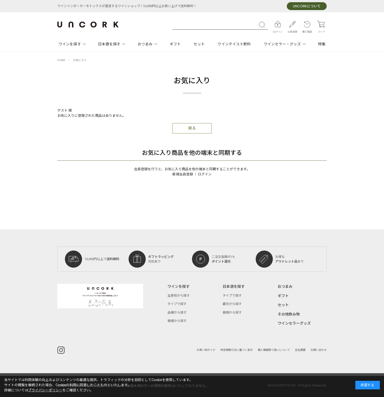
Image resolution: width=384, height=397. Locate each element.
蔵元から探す (232, 304)
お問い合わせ (319, 350)
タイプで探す (177, 304)
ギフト (175, 44)
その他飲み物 (289, 314)
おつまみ (145, 44)
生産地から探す (179, 295)
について (307, 6)
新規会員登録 (182, 174)
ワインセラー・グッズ (282, 44)
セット (198, 44)
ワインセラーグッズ (294, 323)
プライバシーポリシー (45, 390)
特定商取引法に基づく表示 (236, 350)
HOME (61, 60)
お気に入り (80, 60)
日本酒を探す (109, 44)
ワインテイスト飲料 (234, 44)
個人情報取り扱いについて (274, 350)
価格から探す (177, 320)
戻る (192, 128)
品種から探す (177, 312)
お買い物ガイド (206, 350)
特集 (321, 44)
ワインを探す (70, 44)
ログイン (205, 174)
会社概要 (300, 350)
